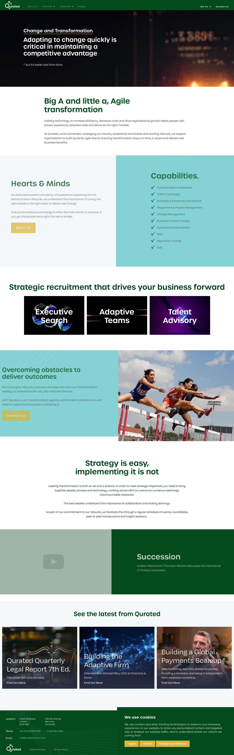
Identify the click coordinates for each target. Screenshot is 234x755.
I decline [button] (147, 743)
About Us (33, 6)
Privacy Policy (61, 749)
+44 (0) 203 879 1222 (29, 730)
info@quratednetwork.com (32, 737)
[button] (48, 5)
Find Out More (16, 682)
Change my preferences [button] (173, 743)
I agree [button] (132, 743)
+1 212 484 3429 (55, 730)
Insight (81, 6)
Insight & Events (37, 749)
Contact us (222, 6)
